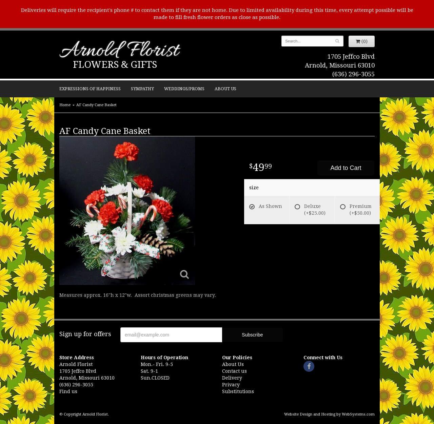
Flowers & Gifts (115, 64)
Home (65, 105)
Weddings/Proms (184, 88)
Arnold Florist (119, 51)
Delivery (232, 378)
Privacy (231, 384)
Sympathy (142, 88)
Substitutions (238, 391)
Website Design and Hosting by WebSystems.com (329, 414)
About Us (225, 88)
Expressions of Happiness (90, 88)
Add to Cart (345, 168)
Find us (68, 391)
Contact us (234, 371)
